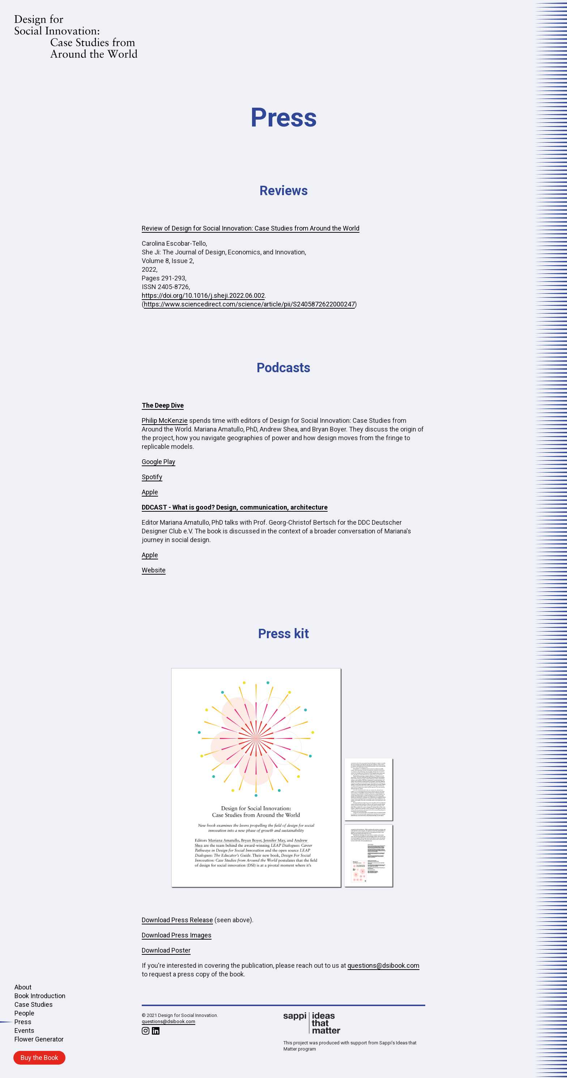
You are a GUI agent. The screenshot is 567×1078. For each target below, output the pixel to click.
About (22, 987)
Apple (150, 492)
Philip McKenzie (165, 420)
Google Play (158, 461)
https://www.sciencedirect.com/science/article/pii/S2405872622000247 (249, 304)
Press (22, 1022)
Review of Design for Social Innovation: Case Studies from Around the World (250, 228)
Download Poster (166, 950)
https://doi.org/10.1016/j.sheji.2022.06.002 (203, 295)
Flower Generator (39, 1039)
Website (154, 570)
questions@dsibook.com (383, 965)
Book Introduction (39, 996)
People (24, 1013)
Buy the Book (39, 1057)
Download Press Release (177, 920)
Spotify (152, 477)
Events (24, 1030)
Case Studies (33, 1004)
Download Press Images (177, 935)
